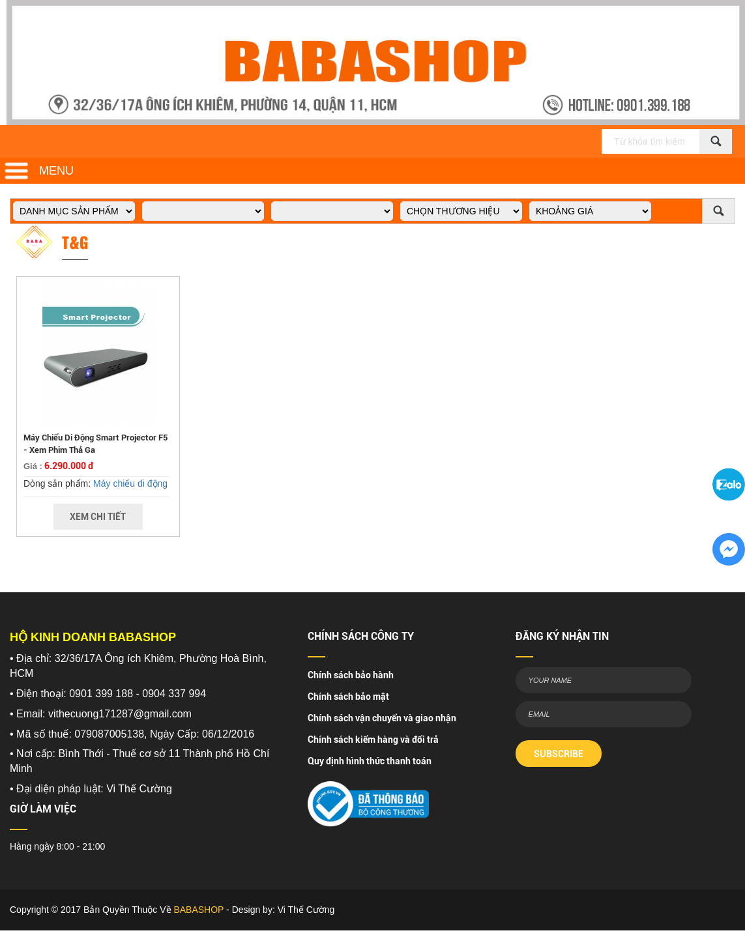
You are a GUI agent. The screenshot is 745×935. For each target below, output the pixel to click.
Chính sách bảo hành (351, 675)
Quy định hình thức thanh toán (369, 761)
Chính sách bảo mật (348, 696)
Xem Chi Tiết (98, 516)
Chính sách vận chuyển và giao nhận (382, 718)
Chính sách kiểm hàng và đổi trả (373, 739)
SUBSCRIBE (558, 754)
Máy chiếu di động (130, 483)
